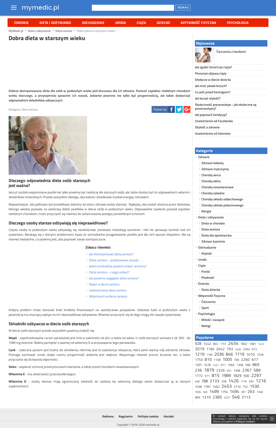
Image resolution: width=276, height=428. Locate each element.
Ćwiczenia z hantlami (231, 51)
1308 (236, 370)
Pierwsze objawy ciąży (210, 73)
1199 (209, 354)
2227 (227, 397)
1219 (199, 354)
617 (255, 359)
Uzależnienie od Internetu (213, 133)
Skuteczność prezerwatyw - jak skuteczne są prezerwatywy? (225, 106)
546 (236, 396)
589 (257, 370)
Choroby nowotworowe (217, 187)
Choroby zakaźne (213, 193)
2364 (246, 349)
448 (197, 381)
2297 (256, 375)
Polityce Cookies (245, 421)
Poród (205, 271)
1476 (207, 364)
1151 (223, 344)
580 (248, 365)
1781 (207, 386)
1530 (254, 386)
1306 (240, 365)
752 (245, 386)
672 (254, 349)
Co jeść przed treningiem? (213, 92)
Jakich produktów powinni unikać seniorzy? (118, 266)
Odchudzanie (93, 22)
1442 (207, 343)
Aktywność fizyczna (198, 22)
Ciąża (141, 22)
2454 (233, 343)
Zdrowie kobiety (212, 162)
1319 (206, 397)
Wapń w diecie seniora (104, 284)
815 (216, 375)
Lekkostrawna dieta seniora (108, 290)
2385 (217, 397)
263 (251, 391)
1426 (233, 380)
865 (256, 364)
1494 (234, 391)
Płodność (207, 277)
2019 (199, 349)
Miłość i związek (212, 319)
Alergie (206, 211)
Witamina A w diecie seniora (108, 296)
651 (229, 370)
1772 (199, 375)
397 (243, 392)
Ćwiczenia (208, 301)
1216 (261, 380)
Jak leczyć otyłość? (208, 98)
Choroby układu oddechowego (222, 199)
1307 (198, 364)
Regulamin (126, 416)
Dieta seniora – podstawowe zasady (113, 260)
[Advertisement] (99, 64)
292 (251, 381)
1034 (198, 392)
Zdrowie (21, 22)
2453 (226, 386)
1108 (217, 359)
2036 (219, 354)
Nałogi (206, 325)
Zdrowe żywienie (213, 241)
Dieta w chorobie (213, 223)
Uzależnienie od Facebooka (214, 120)
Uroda (120, 22)
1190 (210, 349)
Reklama (108, 416)
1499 (214, 391)
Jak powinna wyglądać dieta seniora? (114, 278)
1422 (261, 344)
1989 (226, 375)
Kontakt (169, 416)
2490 (238, 349)
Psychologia (238, 22)
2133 (214, 381)
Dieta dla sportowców (216, 235)
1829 (237, 375)
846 (229, 354)
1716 (244, 381)
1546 (260, 354)
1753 (199, 359)
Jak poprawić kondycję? (211, 114)
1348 (260, 392)
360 (205, 392)
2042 (220, 349)
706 (236, 359)
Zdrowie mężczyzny (215, 169)
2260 (245, 359)
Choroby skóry (211, 181)
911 (223, 365)
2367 (247, 370)
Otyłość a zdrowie (207, 127)
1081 (252, 343)
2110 (237, 386)
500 (246, 375)
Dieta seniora (30, 109)
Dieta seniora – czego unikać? (109, 272)
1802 (243, 343)
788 (204, 381)
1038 (198, 386)
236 (198, 370)
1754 (224, 391)
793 (230, 349)
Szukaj (182, 7)
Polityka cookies (148, 416)
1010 (250, 354)
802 (215, 343)
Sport (205, 307)
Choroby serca (211, 175)
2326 (220, 370)
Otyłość (206, 253)
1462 (216, 386)
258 (223, 381)
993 (197, 397)
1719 (239, 354)
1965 (231, 365)
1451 (216, 365)
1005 (227, 359)
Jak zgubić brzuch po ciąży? (213, 67)
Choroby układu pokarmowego (222, 205)
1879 (209, 369)
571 (207, 376)
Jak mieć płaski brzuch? (211, 85)
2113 (246, 397)
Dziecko (163, 22)
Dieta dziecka (210, 289)
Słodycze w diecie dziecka (213, 79)
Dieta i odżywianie (55, 22)
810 (208, 359)
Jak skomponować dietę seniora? (111, 254)
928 (198, 343)
